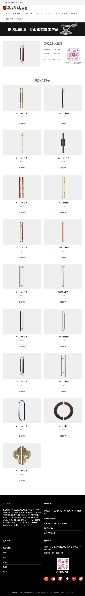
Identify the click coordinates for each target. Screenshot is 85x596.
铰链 (4, 553)
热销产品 (28, 13)
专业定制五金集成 (9, 2)
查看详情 (22, 123)
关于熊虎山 (17, 13)
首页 (8, 13)
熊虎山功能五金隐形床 (52, 518)
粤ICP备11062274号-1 (57, 592)
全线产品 (38, 13)
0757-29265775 (57, 553)
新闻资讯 (74, 13)
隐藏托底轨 (6, 548)
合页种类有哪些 (49, 533)
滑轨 (4, 557)
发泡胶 (5, 567)
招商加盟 (49, 13)
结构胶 (5, 571)
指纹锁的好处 (48, 528)
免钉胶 (5, 562)
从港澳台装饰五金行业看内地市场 (55, 523)
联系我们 (20, 19)
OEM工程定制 (61, 13)
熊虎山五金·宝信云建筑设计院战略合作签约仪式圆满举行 (62, 512)
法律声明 (69, 592)
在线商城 (9, 19)
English (20, 2)
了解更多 (29, 525)
